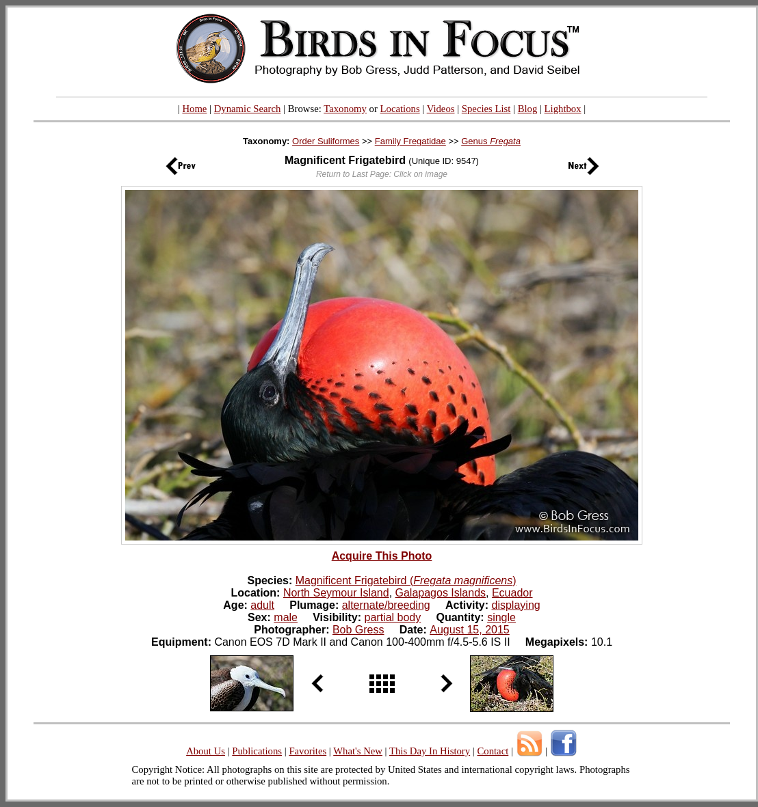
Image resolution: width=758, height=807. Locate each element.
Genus (491, 141)
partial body (393, 617)
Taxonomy (345, 108)
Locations (400, 108)
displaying (516, 605)
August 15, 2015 (470, 629)
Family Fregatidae (410, 141)
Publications (257, 751)
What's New (357, 751)
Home (194, 108)
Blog (528, 108)
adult (262, 605)
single (501, 617)
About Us (205, 751)
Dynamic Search (247, 108)
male (286, 617)
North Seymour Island (336, 593)
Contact (492, 751)
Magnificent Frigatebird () (406, 580)
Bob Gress (358, 629)
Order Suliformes (325, 141)
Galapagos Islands (440, 593)
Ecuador (512, 593)
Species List (486, 108)
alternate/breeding (386, 605)
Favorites (307, 751)
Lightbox (563, 108)
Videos (441, 108)
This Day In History (429, 751)
